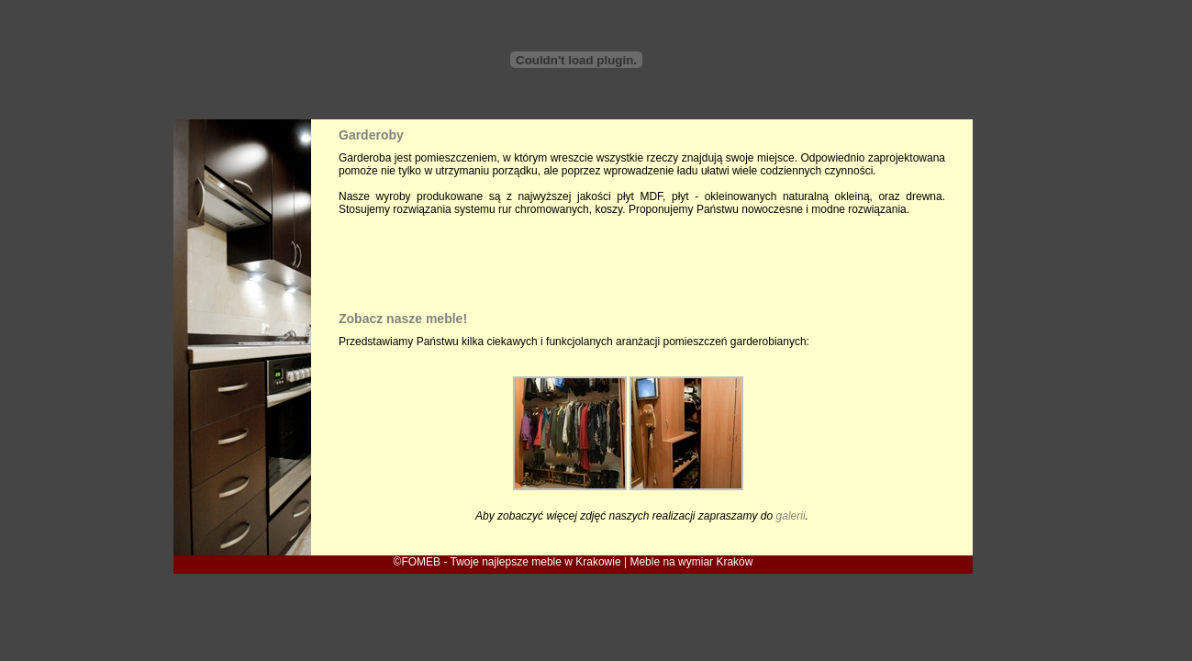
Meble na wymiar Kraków (690, 561)
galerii (791, 516)
